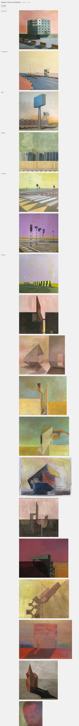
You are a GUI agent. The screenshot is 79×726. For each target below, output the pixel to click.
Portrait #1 (4, 11)
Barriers (3, 255)
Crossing (3, 173)
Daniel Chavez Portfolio (11, 2)
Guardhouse (4, 51)
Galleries (24, 2)
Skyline (3, 133)
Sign (2, 92)
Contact (28, 2)
